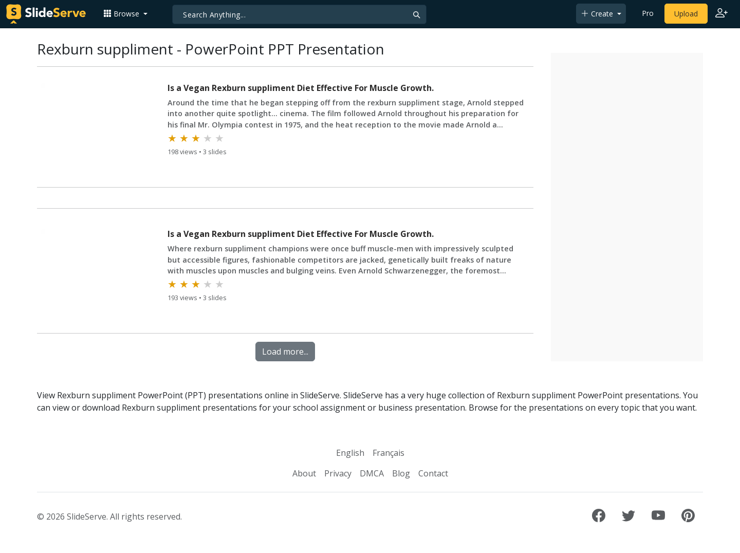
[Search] (299, 14)
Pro (648, 13)
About (304, 473)
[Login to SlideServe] (721, 14)
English (350, 452)
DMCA (372, 473)
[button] (125, 13)
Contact (433, 473)
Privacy (337, 473)
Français (388, 452)
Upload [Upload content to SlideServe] (686, 14)
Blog (401, 473)
